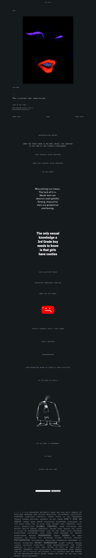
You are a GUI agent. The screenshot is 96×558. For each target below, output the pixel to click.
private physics (73, 538)
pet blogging (47, 538)
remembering (62, 540)
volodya (61, 552)
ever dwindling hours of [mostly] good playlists (48, 367)
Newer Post (17, 117)
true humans (75, 549)
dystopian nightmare (56, 522)
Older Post (79, 117)
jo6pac (79, 529)
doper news (30, 522)
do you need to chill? (48, 380)
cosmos (26, 519)
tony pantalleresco (43, 549)
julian (20, 531)
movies (33, 536)
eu (81, 522)
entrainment (74, 522)
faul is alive (39, 524)
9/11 (27, 512)
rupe (80, 540)
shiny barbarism (47, 543)
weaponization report (48, 135)
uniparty (53, 551)
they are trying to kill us (53, 547)
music (58, 536)
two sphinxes (44, 551)
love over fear (50, 533)
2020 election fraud (48, 272)
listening (34, 533)
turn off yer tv (21, 551)
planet (59, 538)
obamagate (19, 538)
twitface (33, 551)
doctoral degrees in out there (47, 519)
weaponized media (31, 554)
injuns (54, 529)
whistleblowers (30, 556)
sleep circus (67, 543)
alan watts (66, 512)
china (52, 517)
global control (48, 526)
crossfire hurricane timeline (48, 283)
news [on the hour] (48, 293)
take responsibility (59, 545)
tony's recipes (48, 341)
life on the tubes (56, 531)
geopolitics (29, 527)
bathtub (43, 514)
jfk (73, 529)
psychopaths (23, 540)
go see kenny (48, 172)
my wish (48, 456)
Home (48, 117)
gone (63, 527)
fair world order (23, 524)
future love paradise (64, 524)
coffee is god (64, 517)
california (64, 514)
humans (34, 529)
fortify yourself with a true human (48, 329)
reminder (73, 540)
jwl (26, 531)
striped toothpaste (24, 545)
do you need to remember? (48, 443)
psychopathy (38, 540)
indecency (44, 529)
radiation (51, 540)
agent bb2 (56, 512)
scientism (29, 543)
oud (27, 538)
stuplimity (40, 545)
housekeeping (48, 354)
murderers (46, 535)
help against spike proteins (48, 154)
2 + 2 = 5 (19, 512)
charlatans (31, 517)
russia (18, 543)
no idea (77, 536)
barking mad (32, 514)
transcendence (61, 549)
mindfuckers (21, 536)
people (34, 538)
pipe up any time (19, 105)
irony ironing (64, 529)
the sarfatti (30, 547)
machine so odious (71, 533)
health (26, 529)
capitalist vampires (27, 108)
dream (40, 522)
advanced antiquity (40, 512)
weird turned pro (50, 554)
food (49, 524)
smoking (78, 543)
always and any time (48, 469)
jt (15, 531)
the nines (48, 2)
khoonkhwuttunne (37, 531)
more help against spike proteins (48, 163)
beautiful (52, 514)
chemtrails (42, 517)
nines (67, 535)
